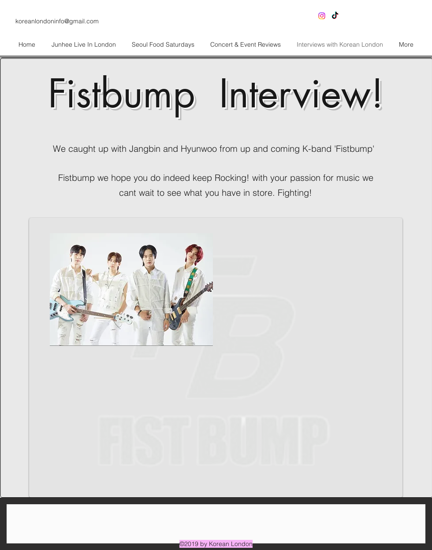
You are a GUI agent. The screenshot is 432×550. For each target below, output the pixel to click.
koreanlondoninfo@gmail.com (57, 21)
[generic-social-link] (335, 15)
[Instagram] (321, 15)
